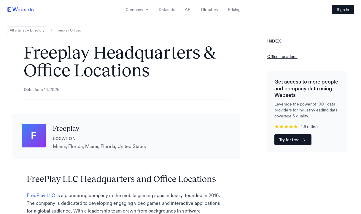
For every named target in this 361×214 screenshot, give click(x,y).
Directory (209, 9)
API (188, 9)
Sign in (343, 9)
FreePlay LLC (41, 195)
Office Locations (282, 56)
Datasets (167, 9)
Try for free (293, 139)
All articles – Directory (27, 30)
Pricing (234, 9)
